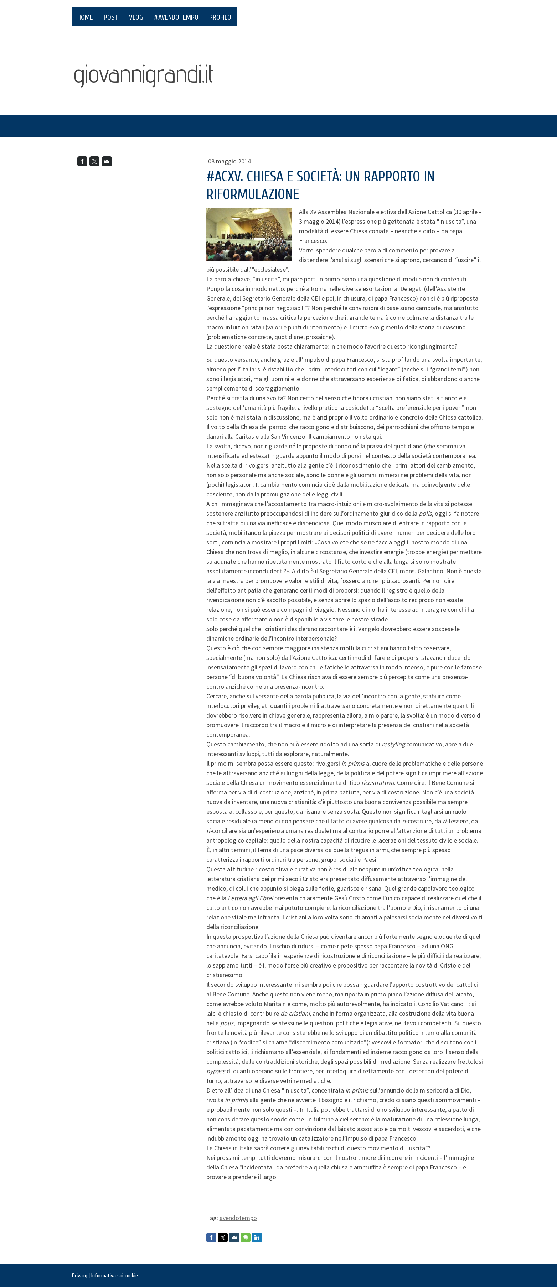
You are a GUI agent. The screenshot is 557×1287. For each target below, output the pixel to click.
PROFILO (220, 17)
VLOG (136, 17)
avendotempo (238, 1218)
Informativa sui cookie (114, 1275)
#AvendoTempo (176, 17)
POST (111, 17)
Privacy (79, 1275)
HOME (85, 17)
